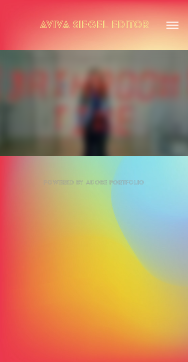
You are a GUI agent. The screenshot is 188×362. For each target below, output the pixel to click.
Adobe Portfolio (115, 182)
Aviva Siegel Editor (94, 24)
